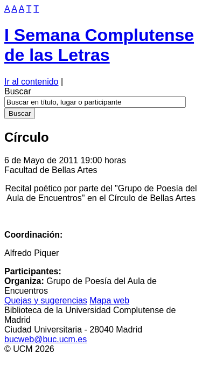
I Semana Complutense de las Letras (99, 45)
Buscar (17, 91)
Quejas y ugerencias (45, 300)
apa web (109, 300)
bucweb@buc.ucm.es (45, 339)
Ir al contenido (31, 81)
